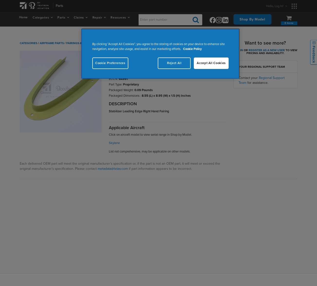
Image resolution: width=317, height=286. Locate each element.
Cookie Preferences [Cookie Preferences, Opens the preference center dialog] (110, 63)
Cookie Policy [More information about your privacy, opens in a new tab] (192, 49)
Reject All (174, 63)
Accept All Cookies (211, 63)
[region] (160, 53)
